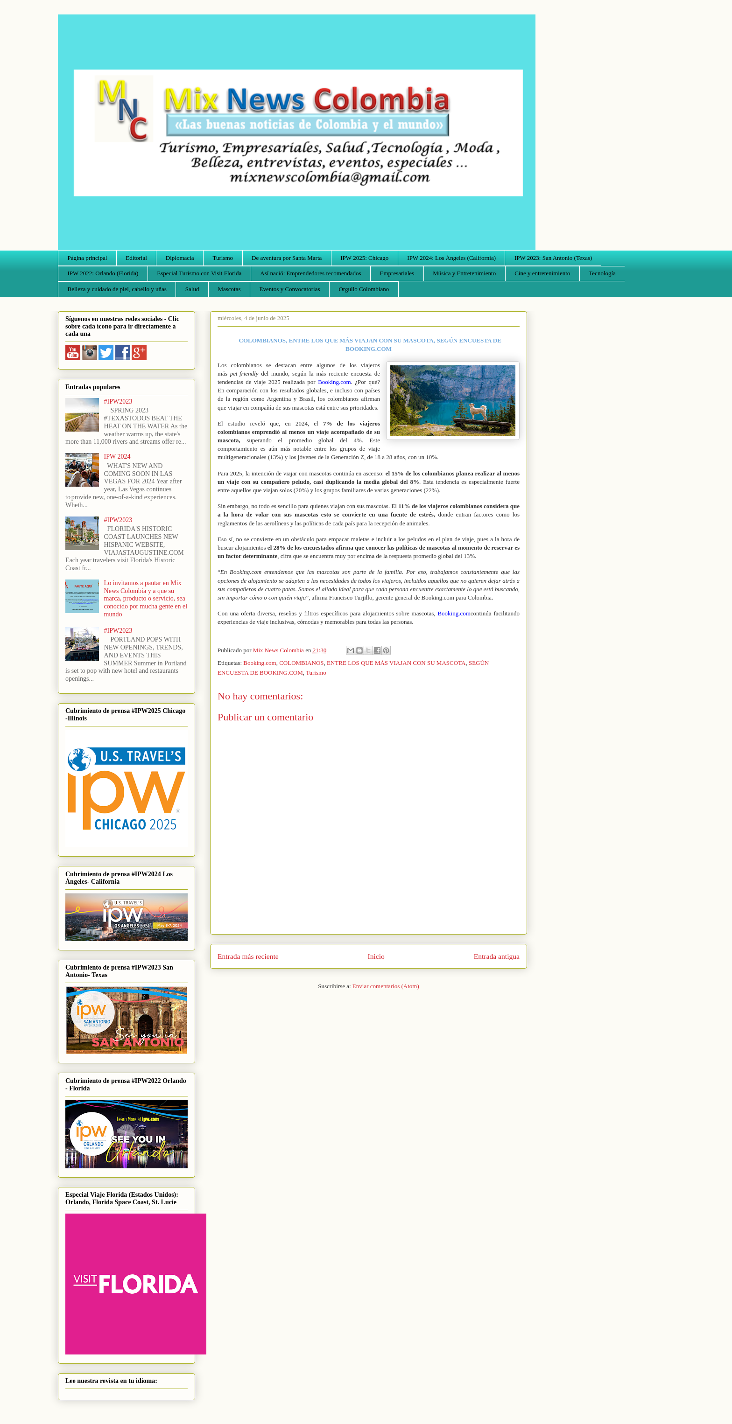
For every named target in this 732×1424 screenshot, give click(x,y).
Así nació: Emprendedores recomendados (310, 273)
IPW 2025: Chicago (364, 257)
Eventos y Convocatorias (290, 289)
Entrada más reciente (248, 956)
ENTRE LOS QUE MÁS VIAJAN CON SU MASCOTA (396, 662)
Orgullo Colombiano (363, 289)
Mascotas (229, 289)
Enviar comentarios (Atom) (385, 986)
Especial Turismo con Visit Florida (199, 273)
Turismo (223, 257)
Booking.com (259, 662)
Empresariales (397, 273)
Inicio (376, 956)
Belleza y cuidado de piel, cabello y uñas (117, 289)
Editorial (136, 257)
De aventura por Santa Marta (287, 257)
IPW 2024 (117, 456)
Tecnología (602, 273)
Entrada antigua (497, 956)
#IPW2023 (118, 401)
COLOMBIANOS (301, 662)
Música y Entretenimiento (464, 273)
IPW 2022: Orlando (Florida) (103, 273)
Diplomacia (180, 257)
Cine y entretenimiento (542, 273)
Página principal (87, 257)
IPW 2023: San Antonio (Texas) (553, 257)
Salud (192, 289)
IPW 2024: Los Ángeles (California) (451, 257)
